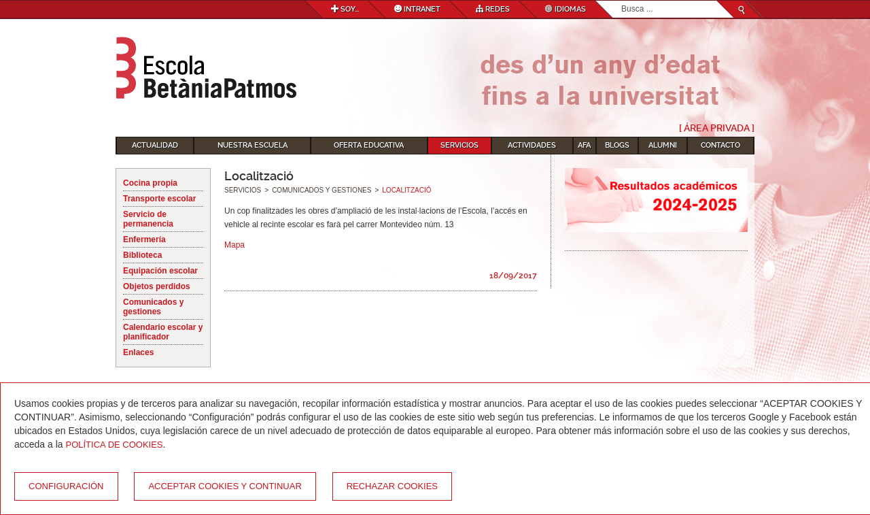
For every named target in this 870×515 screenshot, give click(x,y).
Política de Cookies (114, 444)
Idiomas (565, 9)
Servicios (459, 145)
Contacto (720, 145)
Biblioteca (142, 255)
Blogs (617, 145)
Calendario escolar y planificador (163, 332)
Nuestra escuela (253, 145)
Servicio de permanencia (148, 219)
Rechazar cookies (392, 486)
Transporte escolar (159, 198)
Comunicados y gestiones (153, 306)
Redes (493, 9)
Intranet (417, 9)
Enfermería (144, 239)
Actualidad (155, 145)
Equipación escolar (160, 271)
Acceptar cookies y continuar (224, 486)
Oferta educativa (369, 145)
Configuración (66, 486)
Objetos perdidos (156, 286)
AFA (584, 145)
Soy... (345, 9)
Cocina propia (150, 183)
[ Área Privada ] (716, 127)
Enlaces (138, 352)
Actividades (532, 145)
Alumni (662, 145)
